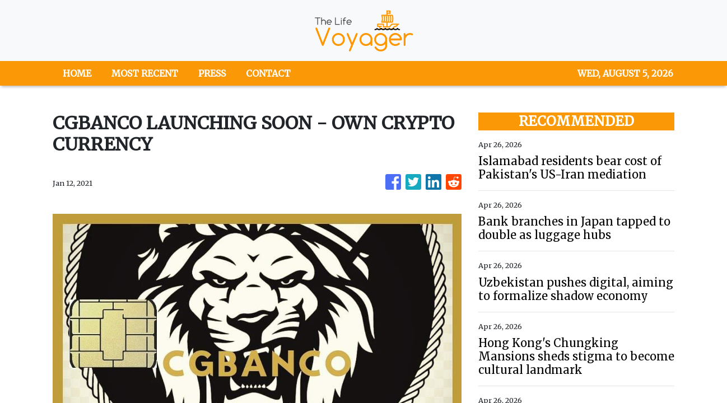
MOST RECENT (144, 73)
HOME (77, 73)
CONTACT (268, 73)
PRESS (212, 73)
